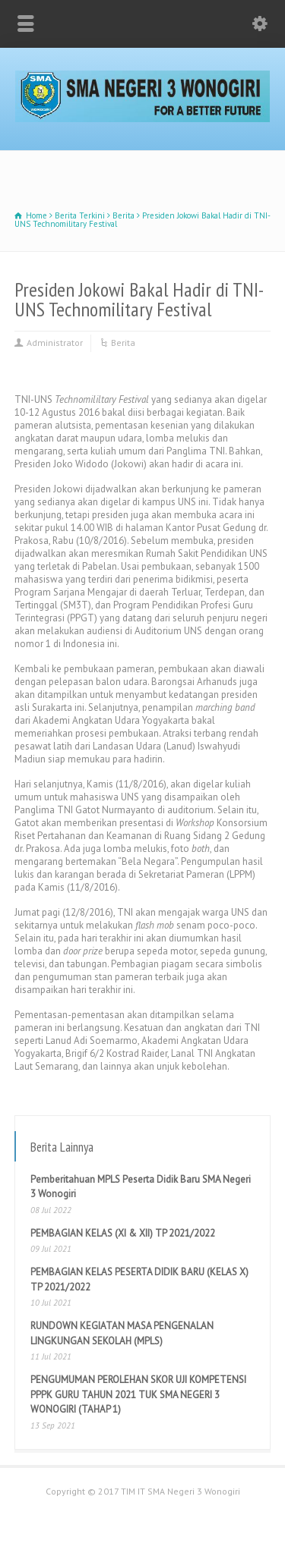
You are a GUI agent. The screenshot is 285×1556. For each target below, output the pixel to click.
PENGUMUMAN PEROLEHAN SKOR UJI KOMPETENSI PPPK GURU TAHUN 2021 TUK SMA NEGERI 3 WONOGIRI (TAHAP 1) (138, 1394)
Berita (123, 342)
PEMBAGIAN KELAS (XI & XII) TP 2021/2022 (122, 1233)
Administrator (55, 342)
